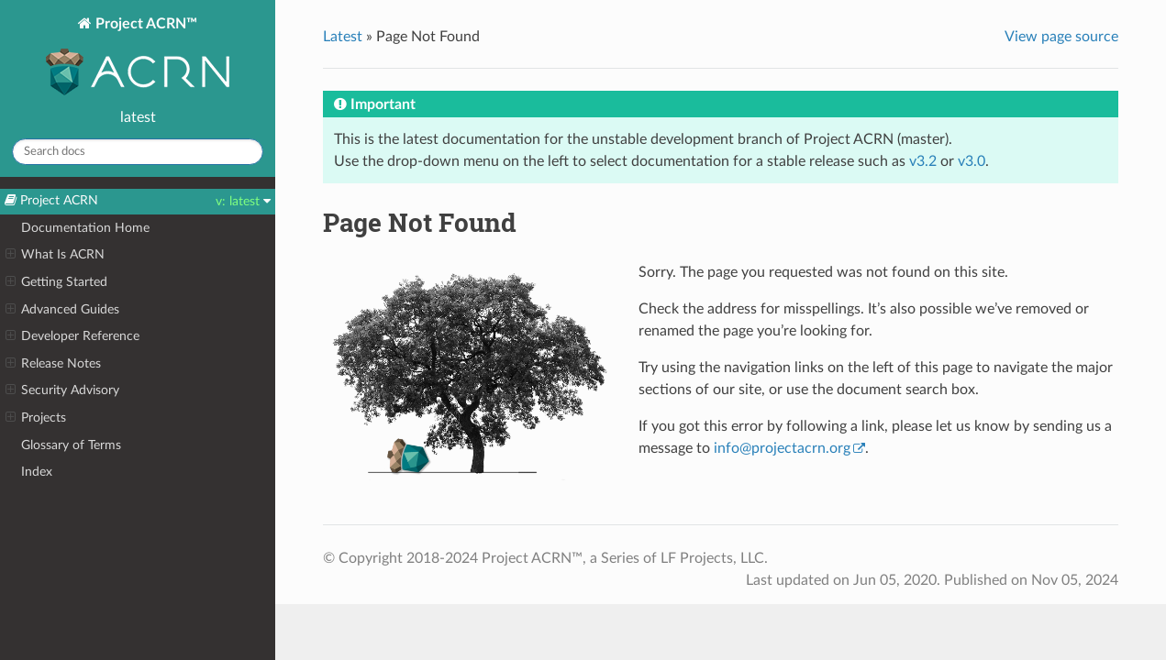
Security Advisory (62, 390)
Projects (36, 418)
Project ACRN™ (137, 58)
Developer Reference (72, 336)
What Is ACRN (55, 255)
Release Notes (53, 364)
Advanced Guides (62, 310)
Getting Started (56, 282)
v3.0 (971, 161)
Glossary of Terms (71, 445)
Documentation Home (85, 228)
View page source (1061, 36)
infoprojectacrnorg (782, 448)
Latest (342, 36)
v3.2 (923, 161)
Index (36, 471)
